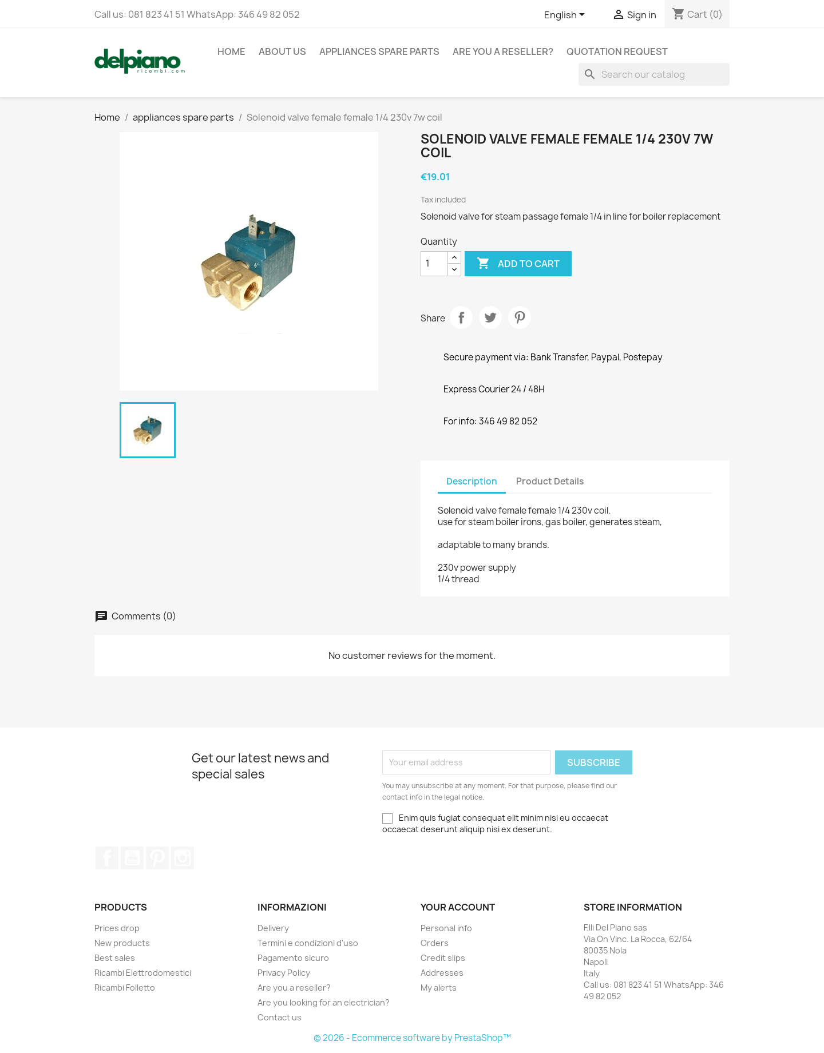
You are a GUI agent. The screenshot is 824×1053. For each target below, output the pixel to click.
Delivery (273, 928)
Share (461, 317)
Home (231, 51)
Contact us (280, 1017)
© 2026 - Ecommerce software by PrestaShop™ (412, 1038)
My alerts (439, 987)
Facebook (107, 858)
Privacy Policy (284, 972)
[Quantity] (434, 263)
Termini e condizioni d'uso (308, 942)
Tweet (490, 317)
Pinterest (519, 317)
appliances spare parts (379, 51)
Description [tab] (471, 481)
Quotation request (617, 51)
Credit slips (443, 957)
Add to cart (518, 263)
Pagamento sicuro (293, 957)
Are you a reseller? (503, 51)
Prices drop (117, 928)
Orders (435, 942)
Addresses (442, 972)
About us (282, 51)
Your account (458, 907)
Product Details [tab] (550, 481)
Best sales (114, 957)
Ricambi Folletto (124, 987)
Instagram (182, 858)
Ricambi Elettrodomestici (142, 972)
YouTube (132, 858)
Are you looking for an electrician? (324, 1002)
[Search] (654, 74)
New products (122, 942)
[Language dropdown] (566, 15)
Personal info (446, 928)
